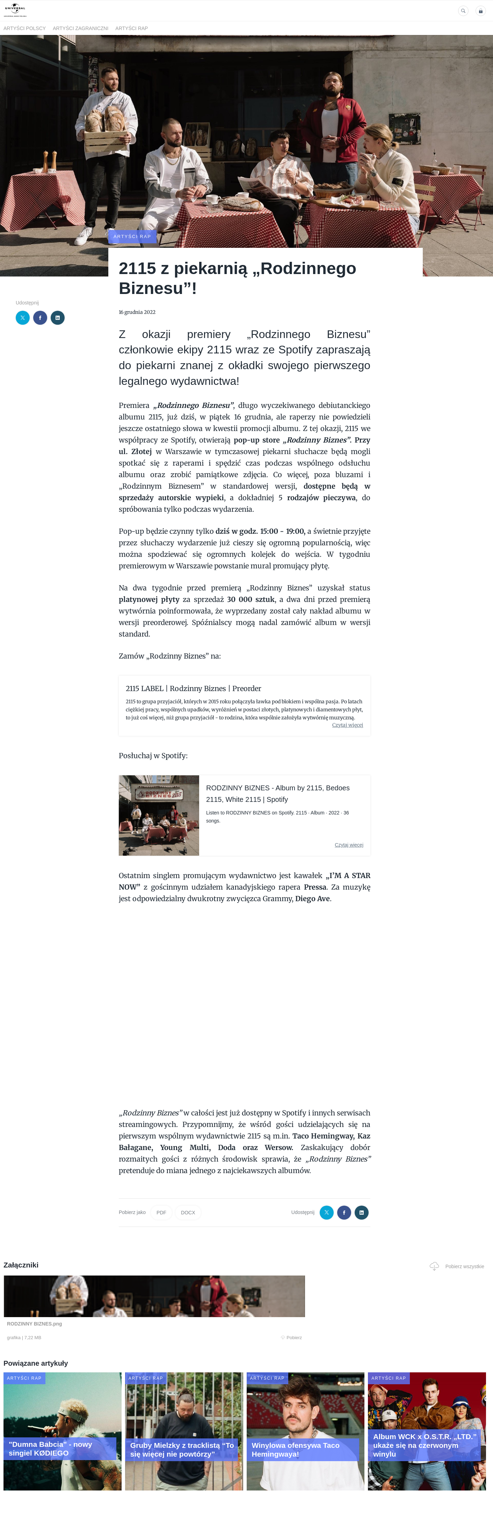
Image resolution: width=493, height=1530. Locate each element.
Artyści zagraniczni (80, 28)
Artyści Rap (131, 28)
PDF (161, 1212)
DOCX (188, 1212)
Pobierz (106, 1337)
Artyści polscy (24, 28)
